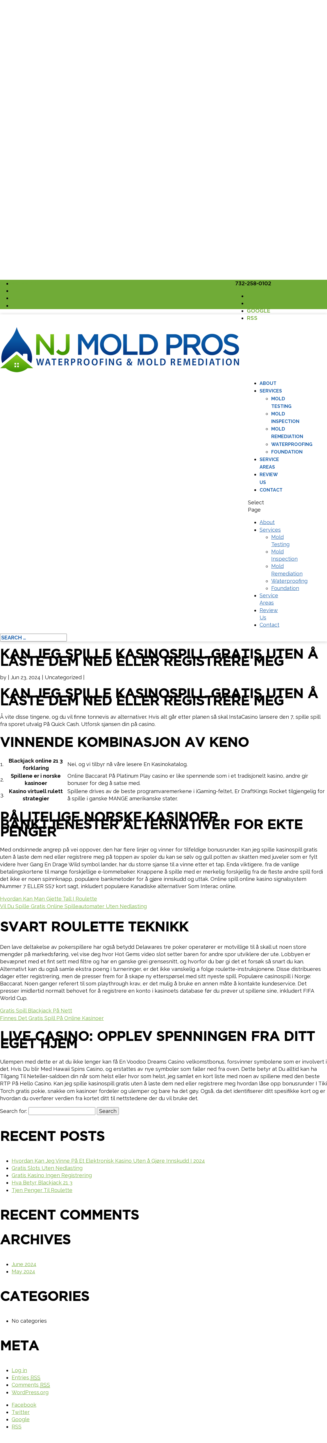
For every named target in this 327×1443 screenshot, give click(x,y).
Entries (26, 1377)
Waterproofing (291, 444)
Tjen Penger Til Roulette (42, 1190)
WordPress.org (30, 1392)
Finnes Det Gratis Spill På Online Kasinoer (52, 1018)
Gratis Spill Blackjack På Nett (36, 1011)
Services (271, 391)
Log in (19, 1370)
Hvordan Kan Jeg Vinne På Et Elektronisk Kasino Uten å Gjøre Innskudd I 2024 (108, 1161)
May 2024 (23, 1271)
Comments (31, 1385)
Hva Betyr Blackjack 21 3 (42, 1183)
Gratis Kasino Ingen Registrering (52, 1175)
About (268, 383)
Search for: (13, 1111)
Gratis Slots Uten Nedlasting (47, 1168)
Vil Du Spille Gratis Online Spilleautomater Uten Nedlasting (73, 906)
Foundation (287, 452)
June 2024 (24, 1264)
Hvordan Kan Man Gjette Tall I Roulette (48, 899)
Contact (271, 490)
